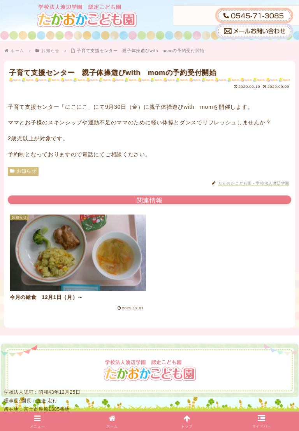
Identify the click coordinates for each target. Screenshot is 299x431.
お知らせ (23, 171)
